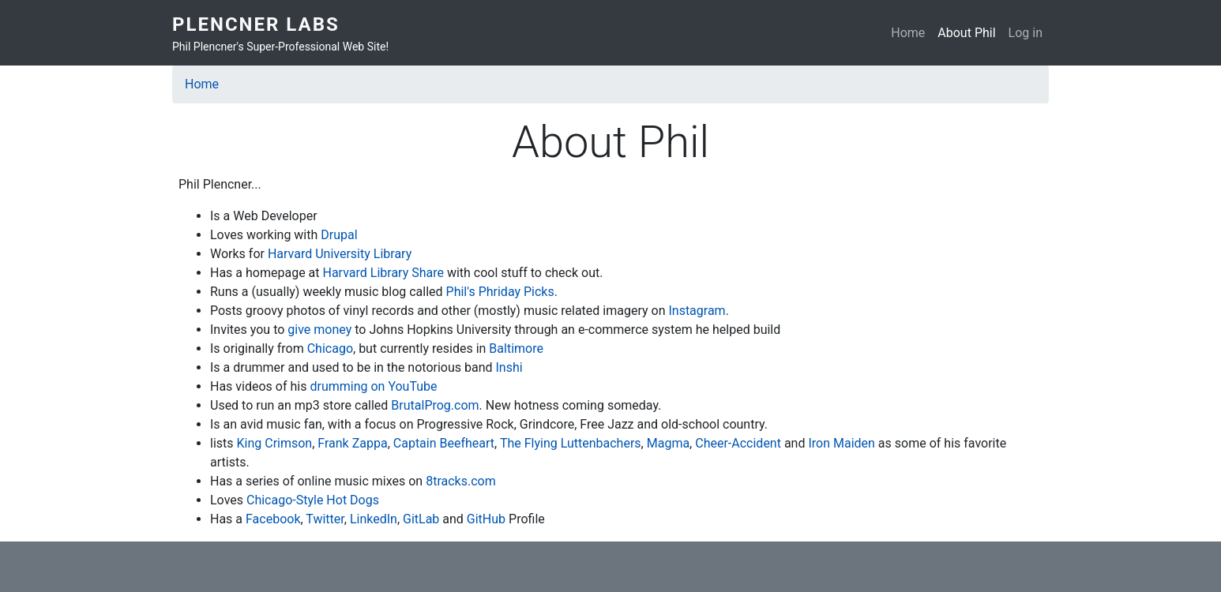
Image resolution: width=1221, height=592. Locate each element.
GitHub (486, 518)
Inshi (509, 367)
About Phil (966, 32)
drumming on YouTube (373, 386)
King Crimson (275, 443)
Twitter (325, 518)
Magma (668, 443)
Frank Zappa (352, 443)
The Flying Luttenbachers (570, 443)
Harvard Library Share (385, 272)
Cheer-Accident (738, 443)
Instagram (696, 310)
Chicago (330, 348)
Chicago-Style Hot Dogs (312, 500)
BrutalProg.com (435, 405)
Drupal (339, 234)
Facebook (273, 518)
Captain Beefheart (443, 443)
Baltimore (516, 348)
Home (908, 32)
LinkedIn (373, 518)
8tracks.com (461, 481)
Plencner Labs (256, 24)
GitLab (421, 518)
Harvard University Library (339, 253)
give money (319, 329)
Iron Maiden (841, 443)
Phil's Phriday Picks (500, 291)
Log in (1026, 32)
